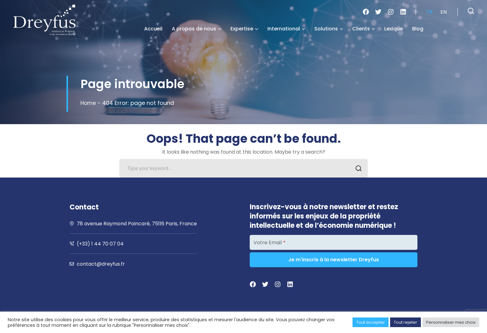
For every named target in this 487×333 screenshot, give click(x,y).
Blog (417, 28)
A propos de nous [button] (196, 28)
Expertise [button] (244, 28)
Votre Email (269, 242)
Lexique (393, 28)
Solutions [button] (328, 28)
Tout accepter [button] (370, 322)
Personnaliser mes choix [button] (451, 322)
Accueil (153, 28)
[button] (471, 11)
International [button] (286, 28)
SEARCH (356, 169)
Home (88, 103)
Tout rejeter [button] (405, 322)
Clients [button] (363, 28)
